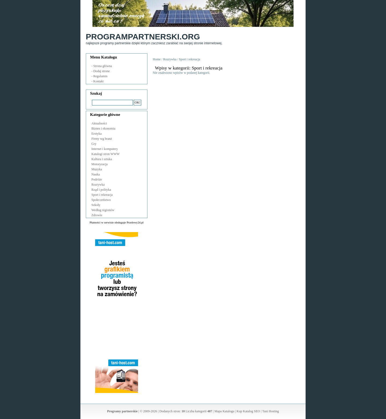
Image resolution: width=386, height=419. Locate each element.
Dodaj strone (101, 71)
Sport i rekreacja (102, 195)
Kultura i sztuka (101, 159)
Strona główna (102, 66)
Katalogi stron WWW (105, 154)
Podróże (96, 179)
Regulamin (100, 76)
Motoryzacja (99, 164)
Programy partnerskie (122, 411)
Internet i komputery (104, 149)
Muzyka (96, 169)
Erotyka (96, 133)
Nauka (95, 174)
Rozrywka (98, 184)
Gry (93, 144)
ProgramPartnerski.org (143, 36)
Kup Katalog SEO (248, 411)
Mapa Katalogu (224, 411)
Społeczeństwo (101, 200)
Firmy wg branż (101, 139)
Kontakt (98, 81)
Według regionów (102, 210)
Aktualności (99, 123)
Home (157, 59)
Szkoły (95, 205)
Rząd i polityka (101, 190)
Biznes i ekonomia (103, 128)
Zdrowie (96, 215)
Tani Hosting (270, 411)
